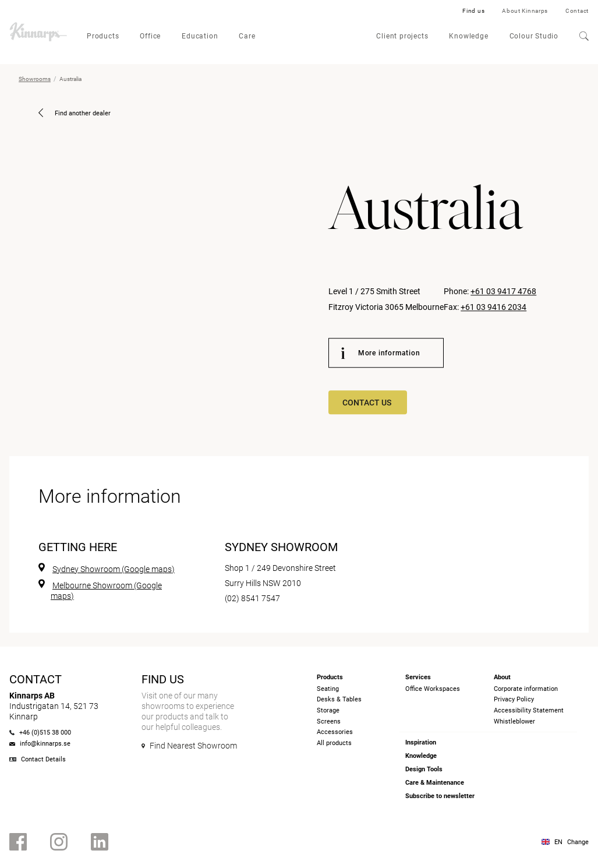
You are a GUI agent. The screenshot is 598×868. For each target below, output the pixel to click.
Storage (328, 710)
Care (247, 36)
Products (103, 36)
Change (578, 842)
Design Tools (424, 769)
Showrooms (35, 79)
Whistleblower (514, 721)
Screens (329, 721)
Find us (473, 11)
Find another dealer (74, 113)
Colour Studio (533, 36)
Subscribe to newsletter (440, 796)
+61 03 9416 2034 (493, 307)
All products (334, 743)
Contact (577, 11)
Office (150, 36)
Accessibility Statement (529, 710)
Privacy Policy (514, 699)
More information (380, 353)
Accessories (335, 732)
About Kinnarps (525, 11)
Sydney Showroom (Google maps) (113, 569)
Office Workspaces (432, 689)
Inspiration (420, 742)
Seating (328, 689)
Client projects (402, 36)
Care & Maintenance (434, 782)
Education (200, 36)
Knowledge (468, 36)
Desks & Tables (339, 699)
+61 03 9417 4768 (503, 292)
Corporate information (526, 689)
